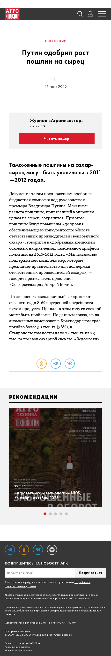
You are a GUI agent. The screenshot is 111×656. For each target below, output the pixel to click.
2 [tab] (50, 513)
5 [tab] (66, 513)
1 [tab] (45, 513)
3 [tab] (55, 513)
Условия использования (18, 650)
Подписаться (90, 572)
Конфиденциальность (17, 647)
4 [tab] (60, 513)
